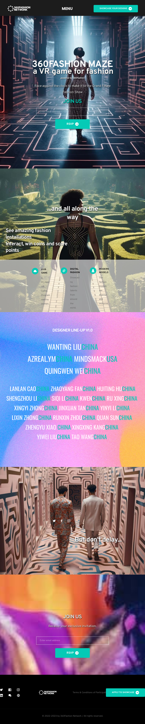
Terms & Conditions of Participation (91, 692)
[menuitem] (67, 8)
